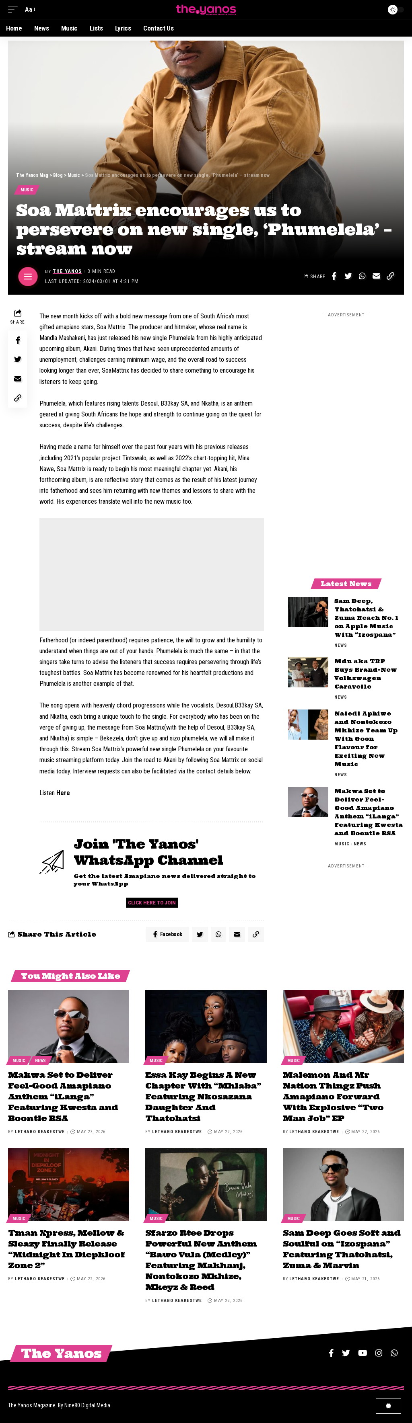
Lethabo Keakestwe (40, 1131)
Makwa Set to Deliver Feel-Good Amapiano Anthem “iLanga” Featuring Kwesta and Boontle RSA (63, 1097)
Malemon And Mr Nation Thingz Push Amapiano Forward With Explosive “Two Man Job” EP (333, 1097)
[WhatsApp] (394, 1350)
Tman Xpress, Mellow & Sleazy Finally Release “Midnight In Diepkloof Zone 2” (66, 1247)
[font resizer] (29, 9)
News (340, 645)
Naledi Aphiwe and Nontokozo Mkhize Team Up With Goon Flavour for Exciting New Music (366, 740)
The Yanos (67, 272)
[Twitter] (346, 1350)
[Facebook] (331, 1350)
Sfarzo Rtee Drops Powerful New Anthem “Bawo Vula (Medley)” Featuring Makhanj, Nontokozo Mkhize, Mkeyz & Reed (201, 1258)
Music (27, 190)
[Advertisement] (151, 575)
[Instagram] (379, 1350)
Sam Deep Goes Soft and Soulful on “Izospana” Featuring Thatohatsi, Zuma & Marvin (341, 1247)
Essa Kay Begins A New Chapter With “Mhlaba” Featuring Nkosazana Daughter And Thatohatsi (203, 1097)
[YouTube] (362, 1350)
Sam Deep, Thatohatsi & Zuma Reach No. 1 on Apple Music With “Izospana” (366, 618)
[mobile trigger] (15, 9)
